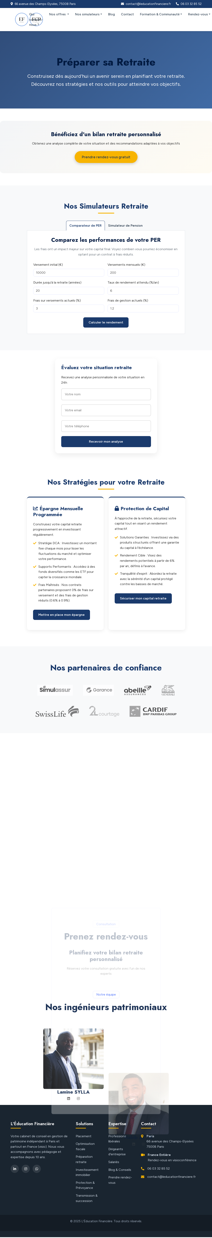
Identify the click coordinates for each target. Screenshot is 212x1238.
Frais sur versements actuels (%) (57, 300)
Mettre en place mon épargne (61, 615)
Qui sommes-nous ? (36, 19)
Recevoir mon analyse (106, 441)
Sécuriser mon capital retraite (143, 598)
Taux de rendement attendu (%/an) (133, 282)
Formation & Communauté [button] (160, 14)
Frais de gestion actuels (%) (128, 300)
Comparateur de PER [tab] (85, 225)
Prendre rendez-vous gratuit (106, 157)
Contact (127, 14)
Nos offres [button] (58, 14)
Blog (111, 14)
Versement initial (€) (48, 265)
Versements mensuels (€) (126, 265)
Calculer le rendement (106, 322)
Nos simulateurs (87, 14)
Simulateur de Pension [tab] (125, 225)
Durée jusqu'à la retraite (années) (57, 282)
